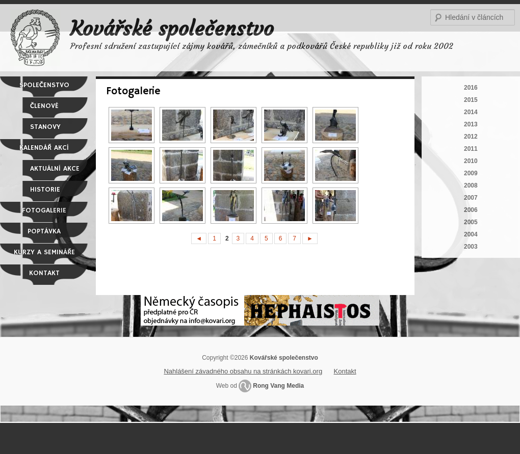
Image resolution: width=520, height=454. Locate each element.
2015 (471, 99)
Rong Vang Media (278, 385)
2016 (471, 87)
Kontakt (44, 273)
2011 (471, 148)
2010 (471, 161)
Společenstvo (44, 85)
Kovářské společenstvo (172, 28)
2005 (471, 222)
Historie (45, 189)
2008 (471, 185)
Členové (44, 106)
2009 (471, 173)
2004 (471, 234)
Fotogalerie (44, 210)
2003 (471, 246)
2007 (471, 197)
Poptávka (44, 231)
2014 (471, 112)
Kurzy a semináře (44, 252)
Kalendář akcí (44, 147)
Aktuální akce (55, 168)
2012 (471, 136)
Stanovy (45, 126)
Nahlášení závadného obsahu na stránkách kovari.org (243, 371)
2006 (471, 209)
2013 (471, 124)
